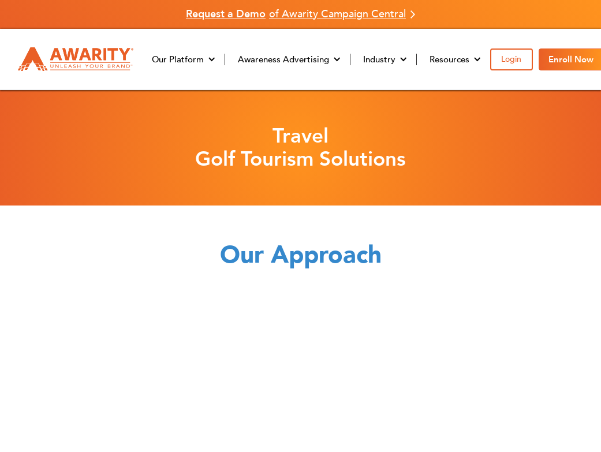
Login (511, 59)
